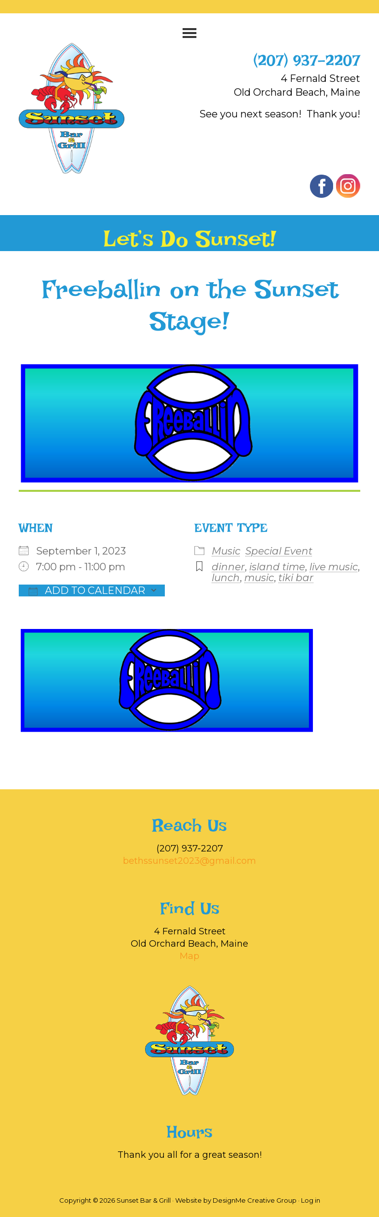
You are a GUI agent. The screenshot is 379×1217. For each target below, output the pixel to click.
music (259, 578)
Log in (310, 1200)
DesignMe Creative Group (255, 1200)
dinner (228, 567)
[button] (189, 33)
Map (189, 956)
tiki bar (295, 578)
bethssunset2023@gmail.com (189, 860)
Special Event (278, 551)
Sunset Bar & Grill (82, 108)
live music (333, 567)
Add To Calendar (87, 590)
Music (226, 551)
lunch (226, 578)
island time (277, 567)
